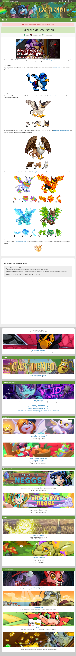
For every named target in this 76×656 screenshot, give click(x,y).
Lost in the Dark (48, 410)
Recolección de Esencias (34, 406)
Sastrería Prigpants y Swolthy (61, 130)
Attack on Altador (38, 411)
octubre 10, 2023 (37, 35)
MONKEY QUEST (14, 1)
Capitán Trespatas (49, 60)
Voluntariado (45, 406)
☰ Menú (4, 20)
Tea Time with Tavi (38, 410)
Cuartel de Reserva (33, 408)
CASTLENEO (6, 1)
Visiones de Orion (43, 408)
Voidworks (20, 410)
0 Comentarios (48, 35)
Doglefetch (56, 410)
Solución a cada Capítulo (38, 405)
